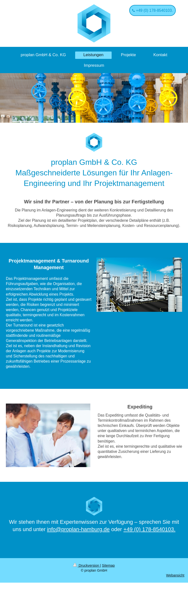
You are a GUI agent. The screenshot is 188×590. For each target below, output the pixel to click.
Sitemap (108, 565)
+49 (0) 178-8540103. (154, 10)
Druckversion (86, 565)
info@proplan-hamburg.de (78, 529)
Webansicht (175, 575)
